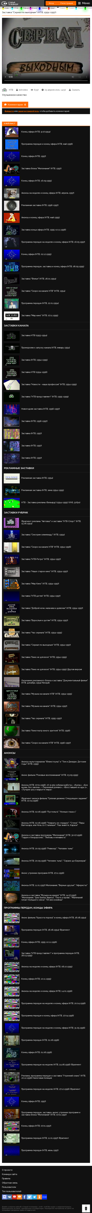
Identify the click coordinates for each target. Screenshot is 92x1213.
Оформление (30, 8)
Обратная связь (10, 1183)
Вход (51, 3)
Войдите (9, 111)
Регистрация (66, 3)
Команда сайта (9, 1174)
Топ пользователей (11, 1191)
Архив (5, 8)
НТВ (15, 8)
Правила (6, 1178)
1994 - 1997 (48, 8)
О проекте (7, 1170)
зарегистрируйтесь (28, 111)
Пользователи (9, 1187)
